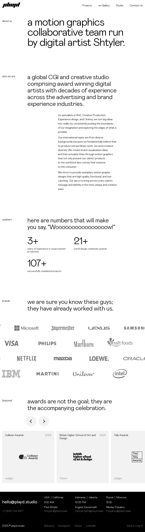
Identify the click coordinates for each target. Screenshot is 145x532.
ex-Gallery (104, 5)
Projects (87, 5)
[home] (11, 5)
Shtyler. (109, 42)
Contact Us (136, 5)
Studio (119, 5)
